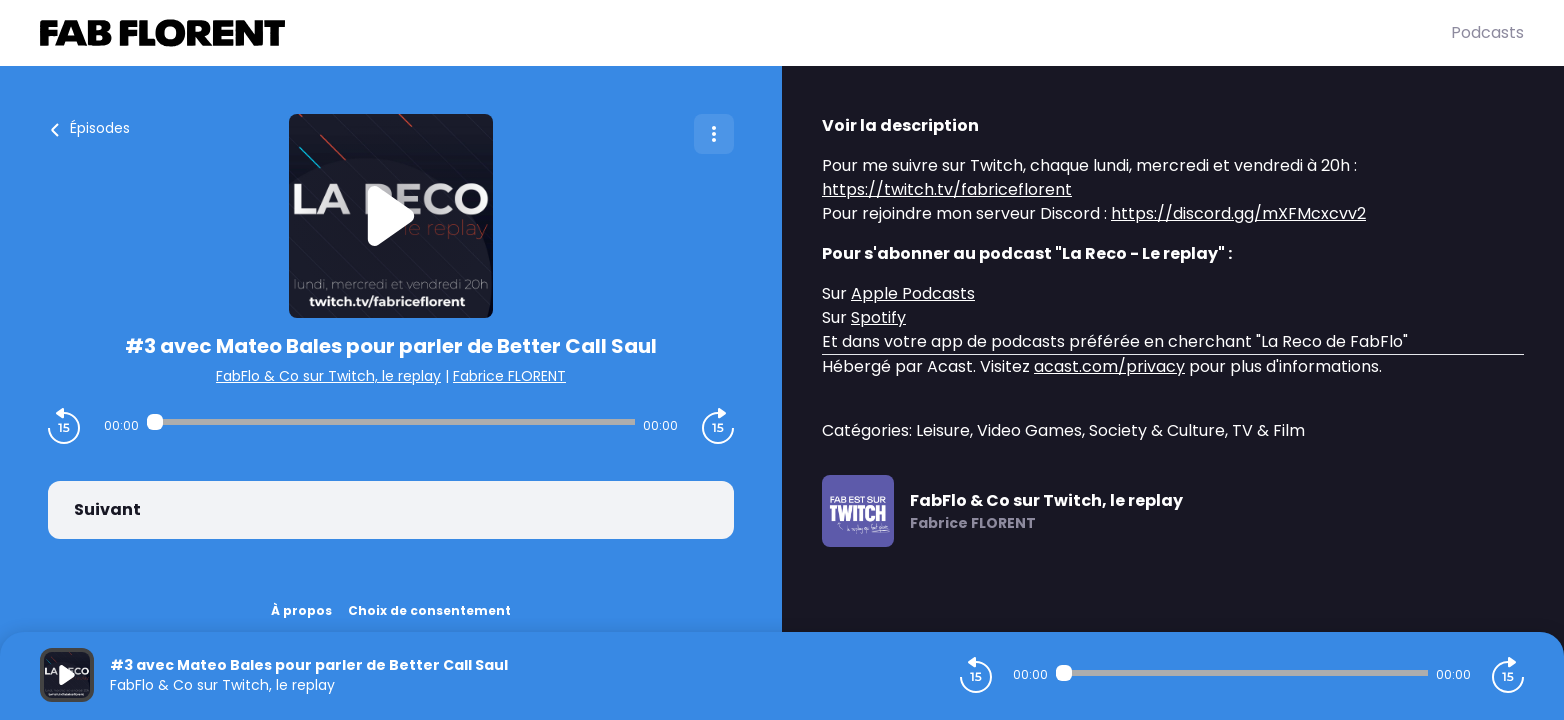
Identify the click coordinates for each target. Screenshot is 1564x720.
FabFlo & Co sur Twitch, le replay (328, 376)
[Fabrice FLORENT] (745, 33)
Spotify (878, 317)
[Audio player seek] (391, 422)
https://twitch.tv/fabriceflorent (947, 189)
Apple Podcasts (913, 293)
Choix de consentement (429, 610)
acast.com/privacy (1109, 366)
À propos (301, 610)
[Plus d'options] (714, 134)
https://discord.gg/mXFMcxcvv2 (1238, 213)
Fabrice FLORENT (509, 376)
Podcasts (1487, 32)
